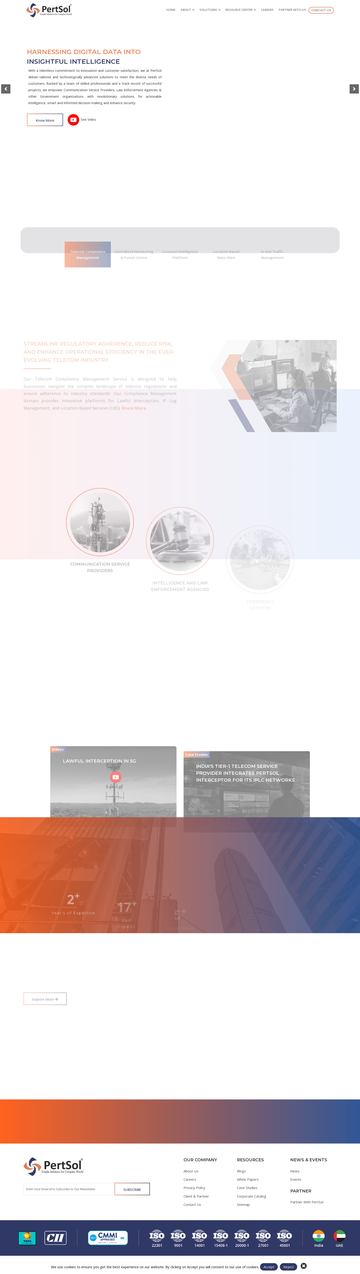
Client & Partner (196, 1196)
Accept (268, 1267)
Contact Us (192, 1204)
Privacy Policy (194, 1187)
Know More (45, 124)
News (294, 1171)
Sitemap (243, 1204)
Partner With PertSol (306, 1202)
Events (295, 1179)
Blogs (241, 1171)
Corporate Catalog (251, 1196)
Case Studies (247, 1187)
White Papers (248, 1179)
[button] (5, 89)
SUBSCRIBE (132, 1189)
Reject (288, 1267)
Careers (190, 1179)
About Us (191, 1171)
